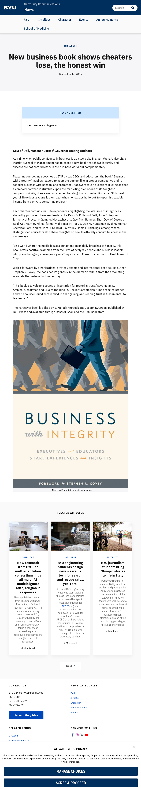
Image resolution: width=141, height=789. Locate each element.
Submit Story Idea (26, 715)
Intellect (44, 19)
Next (70, 665)
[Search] (125, 8)
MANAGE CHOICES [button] (70, 771)
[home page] (10, 7)
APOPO (66, 606)
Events (83, 19)
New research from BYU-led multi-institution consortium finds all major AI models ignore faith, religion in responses (28, 577)
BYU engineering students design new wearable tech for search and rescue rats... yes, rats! (70, 573)
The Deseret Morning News (43, 125)
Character (64, 19)
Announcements (107, 19)
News (29, 9)
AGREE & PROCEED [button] (71, 782)
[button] (134, 747)
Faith (27, 19)
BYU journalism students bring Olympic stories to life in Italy (113, 568)
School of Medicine (36, 28)
